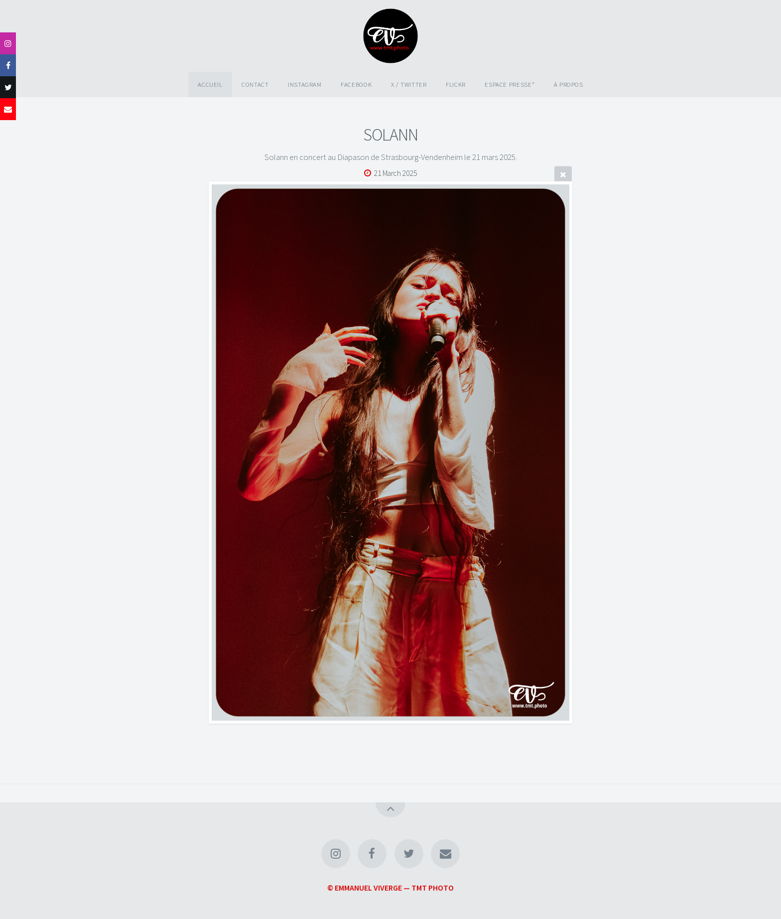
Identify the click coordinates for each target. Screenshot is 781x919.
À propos (568, 84)
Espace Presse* (509, 84)
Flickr (456, 84)
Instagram (305, 84)
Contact (255, 84)
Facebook (356, 84)
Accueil (210, 84)
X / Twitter (409, 84)
